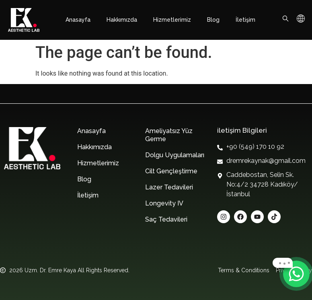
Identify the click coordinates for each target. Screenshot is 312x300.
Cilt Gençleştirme (171, 171)
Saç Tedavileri (166, 219)
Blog (213, 19)
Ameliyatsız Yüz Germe (169, 135)
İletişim (245, 19)
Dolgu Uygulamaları (174, 155)
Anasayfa (78, 19)
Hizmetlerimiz (172, 19)
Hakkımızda (122, 19)
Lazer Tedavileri (169, 187)
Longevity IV (164, 203)
